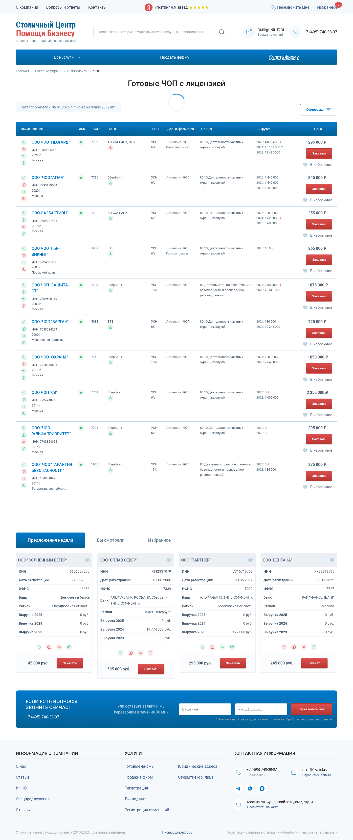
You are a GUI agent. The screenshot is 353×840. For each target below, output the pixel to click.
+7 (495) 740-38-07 (320, 32)
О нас (21, 766)
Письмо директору (177, 832)
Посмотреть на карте (262, 807)
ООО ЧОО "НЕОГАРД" (51, 142)
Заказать (319, 153)
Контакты (97, 7)
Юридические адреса (197, 766)
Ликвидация (136, 799)
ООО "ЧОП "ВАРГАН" (50, 321)
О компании (27, 7)
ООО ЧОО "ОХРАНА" (50, 357)
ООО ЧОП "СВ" (44, 392)
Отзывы (23, 810)
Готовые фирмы (139, 766)
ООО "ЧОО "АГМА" (48, 177)
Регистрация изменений (147, 810)
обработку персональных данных (308, 719)
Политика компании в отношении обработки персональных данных (282, 832)
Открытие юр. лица (196, 777)
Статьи (22, 777)
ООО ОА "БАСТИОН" (50, 213)
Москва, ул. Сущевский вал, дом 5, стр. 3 (280, 802)
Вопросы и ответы (63, 7)
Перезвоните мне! (311, 709)
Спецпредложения (33, 799)
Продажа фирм (139, 777)
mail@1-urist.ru (316, 769)
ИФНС (21, 788)
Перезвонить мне (290, 7)
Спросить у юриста (317, 775)
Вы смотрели (110, 540)
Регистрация (136, 788)
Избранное (327, 7)
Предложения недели (50, 540)
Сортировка (318, 109)
